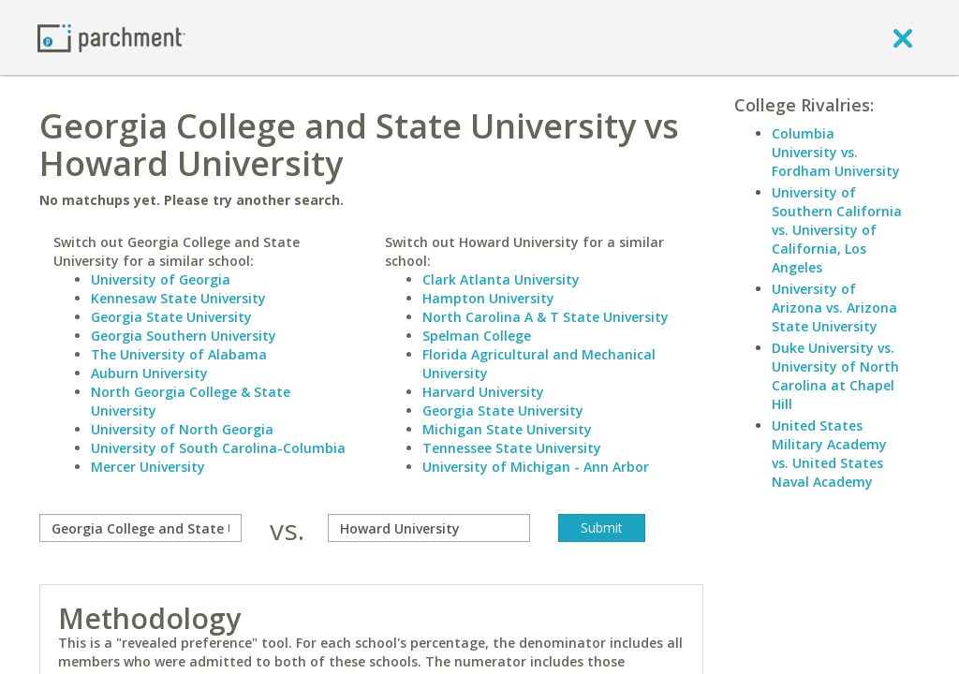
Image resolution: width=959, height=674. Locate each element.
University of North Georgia (182, 429)
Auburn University (149, 373)
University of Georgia (160, 279)
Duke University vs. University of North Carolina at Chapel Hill (835, 376)
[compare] (140, 528)
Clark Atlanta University (501, 279)
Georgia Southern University (183, 335)
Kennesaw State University (178, 298)
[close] (903, 37)
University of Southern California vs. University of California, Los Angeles (837, 229)
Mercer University (148, 467)
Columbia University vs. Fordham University (836, 152)
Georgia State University (171, 317)
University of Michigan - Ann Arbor (535, 467)
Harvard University (483, 392)
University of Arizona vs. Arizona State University (834, 307)
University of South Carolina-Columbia (218, 448)
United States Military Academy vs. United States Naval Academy (829, 454)
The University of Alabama (179, 354)
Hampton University (488, 298)
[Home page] (111, 37)
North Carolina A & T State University (545, 317)
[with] (429, 528)
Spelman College (476, 335)
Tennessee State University (511, 448)
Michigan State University (507, 429)
